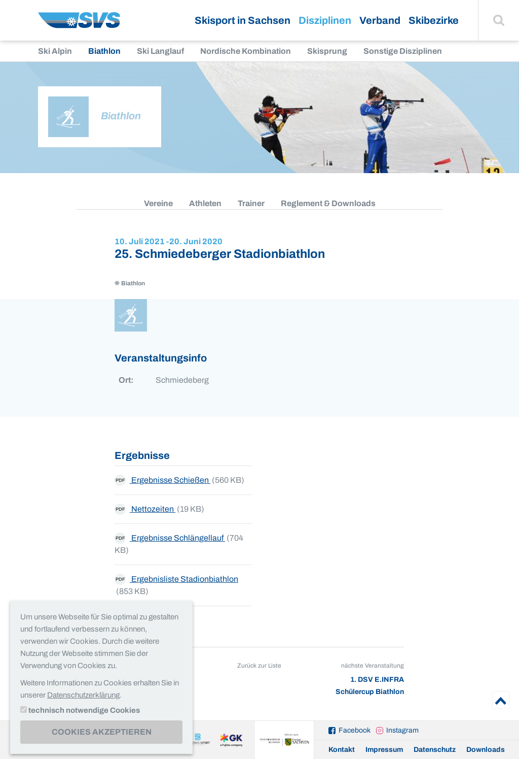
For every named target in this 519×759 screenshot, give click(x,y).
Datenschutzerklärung (83, 695)
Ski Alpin (55, 51)
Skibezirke (434, 20)
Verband (379, 20)
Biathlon (104, 51)
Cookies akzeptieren (102, 732)
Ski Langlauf (160, 51)
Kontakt (341, 749)
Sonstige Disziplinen (402, 51)
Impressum (384, 749)
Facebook (354, 730)
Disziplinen (325, 20)
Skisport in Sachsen (242, 20)
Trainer (251, 203)
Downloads (485, 749)
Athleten (205, 203)
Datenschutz (435, 749)
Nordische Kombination (245, 51)
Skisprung (327, 51)
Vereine (158, 203)
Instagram (402, 730)
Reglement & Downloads (328, 203)
